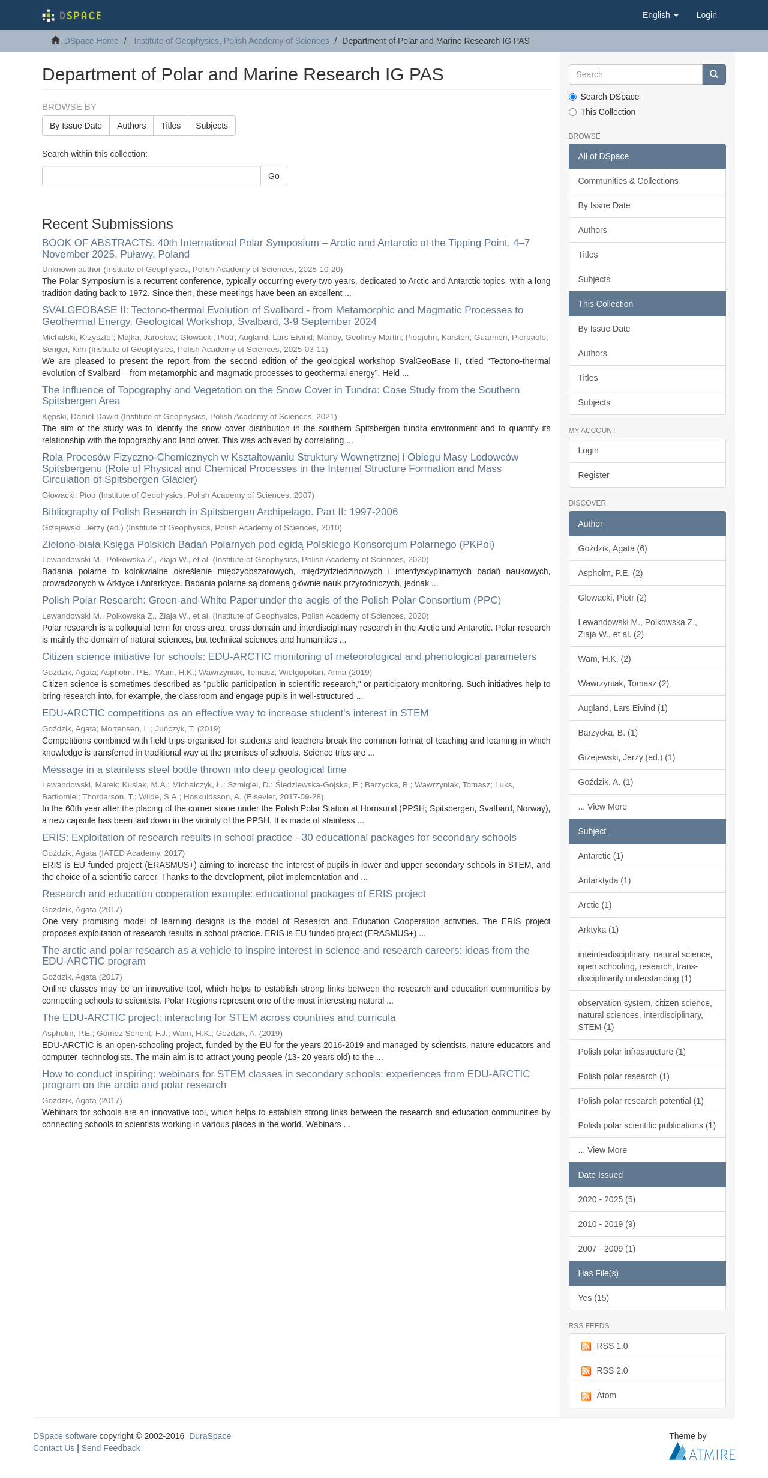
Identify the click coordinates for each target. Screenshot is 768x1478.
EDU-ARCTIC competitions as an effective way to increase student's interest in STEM (235, 713)
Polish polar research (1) (624, 1076)
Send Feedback (111, 1448)
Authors (131, 125)
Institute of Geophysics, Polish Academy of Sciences (231, 41)
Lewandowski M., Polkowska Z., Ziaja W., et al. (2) (637, 628)
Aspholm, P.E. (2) (610, 573)
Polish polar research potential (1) (641, 1101)
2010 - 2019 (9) (607, 1224)
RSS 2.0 (603, 1371)
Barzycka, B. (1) (608, 732)
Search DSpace (604, 96)
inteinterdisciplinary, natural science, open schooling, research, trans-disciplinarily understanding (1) (645, 966)
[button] (661, 15)
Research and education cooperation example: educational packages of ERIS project (234, 894)
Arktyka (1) (598, 929)
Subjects (212, 125)
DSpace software (65, 1436)
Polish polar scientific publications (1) (647, 1125)
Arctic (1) (595, 905)
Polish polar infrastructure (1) (632, 1051)
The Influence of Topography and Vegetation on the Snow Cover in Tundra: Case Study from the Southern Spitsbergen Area (281, 395)
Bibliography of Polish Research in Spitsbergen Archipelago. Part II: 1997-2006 (220, 512)
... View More (602, 806)
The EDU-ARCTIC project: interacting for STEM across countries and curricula (219, 1017)
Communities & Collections (628, 181)
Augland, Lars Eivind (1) (623, 708)
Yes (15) (594, 1298)
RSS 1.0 (603, 1346)
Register (594, 475)
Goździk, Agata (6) (612, 548)
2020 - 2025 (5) (607, 1199)
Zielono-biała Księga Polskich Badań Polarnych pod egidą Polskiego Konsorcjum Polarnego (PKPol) (268, 544)
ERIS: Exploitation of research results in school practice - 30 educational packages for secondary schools (279, 837)
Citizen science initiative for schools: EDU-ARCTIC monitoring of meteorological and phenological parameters (289, 656)
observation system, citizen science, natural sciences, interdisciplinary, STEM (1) (645, 1015)
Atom (597, 1395)
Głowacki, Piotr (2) (612, 597)
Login (588, 450)
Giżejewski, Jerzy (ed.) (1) (627, 757)
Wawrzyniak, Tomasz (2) (624, 683)
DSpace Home (91, 41)
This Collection (602, 112)
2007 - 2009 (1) (607, 1248)
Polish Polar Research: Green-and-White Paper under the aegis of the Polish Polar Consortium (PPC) (271, 600)
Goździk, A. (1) (606, 782)
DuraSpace (210, 1436)
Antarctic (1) (600, 856)
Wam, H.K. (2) (604, 659)
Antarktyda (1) (604, 880)
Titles (171, 125)
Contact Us (53, 1448)
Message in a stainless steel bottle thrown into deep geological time (194, 769)
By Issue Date (76, 125)
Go (274, 176)
